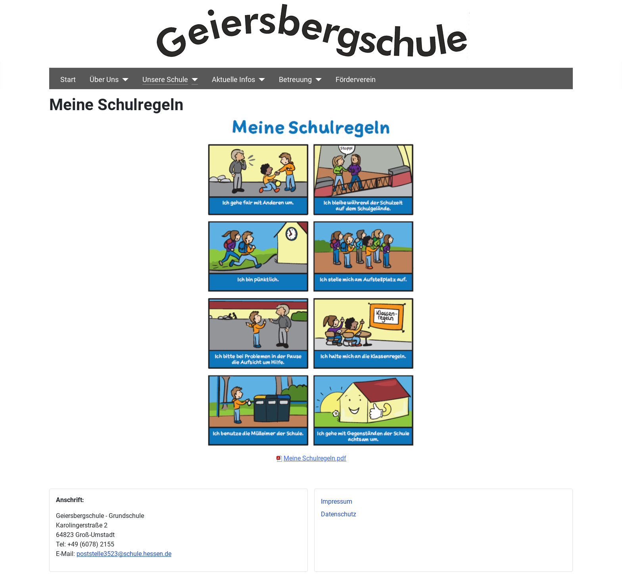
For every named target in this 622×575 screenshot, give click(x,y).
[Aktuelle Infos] (260, 80)
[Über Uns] (124, 80)
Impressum (336, 501)
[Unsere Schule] (193, 80)
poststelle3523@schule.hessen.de (124, 554)
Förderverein (356, 80)
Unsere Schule (165, 80)
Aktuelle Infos (233, 80)
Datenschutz (338, 514)
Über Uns (104, 80)
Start (68, 80)
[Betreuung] (317, 80)
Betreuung (295, 80)
